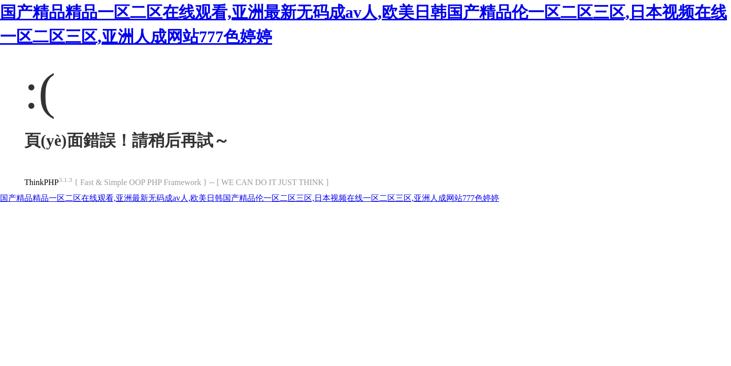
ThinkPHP (41, 182)
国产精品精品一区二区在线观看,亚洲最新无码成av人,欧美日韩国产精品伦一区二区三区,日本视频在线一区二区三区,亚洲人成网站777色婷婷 (249, 198)
